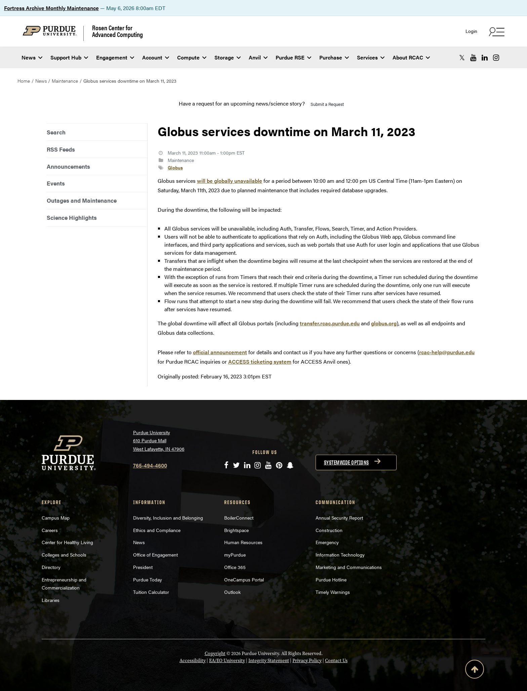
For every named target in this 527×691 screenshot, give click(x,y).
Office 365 (235, 567)
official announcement (220, 352)
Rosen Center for (117, 31)
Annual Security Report (339, 517)
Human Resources (243, 542)
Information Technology (340, 554)
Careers (50, 530)
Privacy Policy (307, 660)
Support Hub (69, 57)
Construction (329, 530)
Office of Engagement (155, 554)
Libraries (50, 600)
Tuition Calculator (151, 591)
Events (56, 183)
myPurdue (235, 554)
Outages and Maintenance (82, 200)
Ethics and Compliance (156, 530)
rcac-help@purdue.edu (447, 352)
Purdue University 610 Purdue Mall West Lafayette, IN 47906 (159, 440)
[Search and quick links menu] (495, 31)
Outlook (232, 591)
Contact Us (336, 660)
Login (471, 31)
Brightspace (236, 530)
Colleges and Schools (64, 554)
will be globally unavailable (229, 181)
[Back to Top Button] (474, 670)
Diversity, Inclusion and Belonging (168, 517)
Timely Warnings (333, 591)
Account (155, 57)
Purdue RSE (293, 57)
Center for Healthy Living (67, 542)
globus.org (384, 323)
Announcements (68, 166)
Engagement (115, 57)
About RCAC (411, 57)
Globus (175, 167)
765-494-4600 (150, 465)
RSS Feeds (61, 149)
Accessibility (192, 660)
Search (56, 132)
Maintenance (65, 80)
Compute (191, 57)
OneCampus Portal (244, 579)
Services (370, 57)
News (32, 57)
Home (23, 80)
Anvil (258, 57)
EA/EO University (227, 660)
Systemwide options (346, 462)
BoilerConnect (238, 517)
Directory (51, 567)
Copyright (215, 653)
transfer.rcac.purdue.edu (330, 323)
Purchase (334, 57)
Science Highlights (72, 217)
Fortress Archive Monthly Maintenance (51, 8)
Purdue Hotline (331, 579)
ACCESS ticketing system (259, 361)
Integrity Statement (268, 660)
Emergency (327, 542)
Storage (227, 57)
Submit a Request (327, 104)
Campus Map (56, 517)
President (143, 567)
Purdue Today (147, 579)
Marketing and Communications (349, 567)
